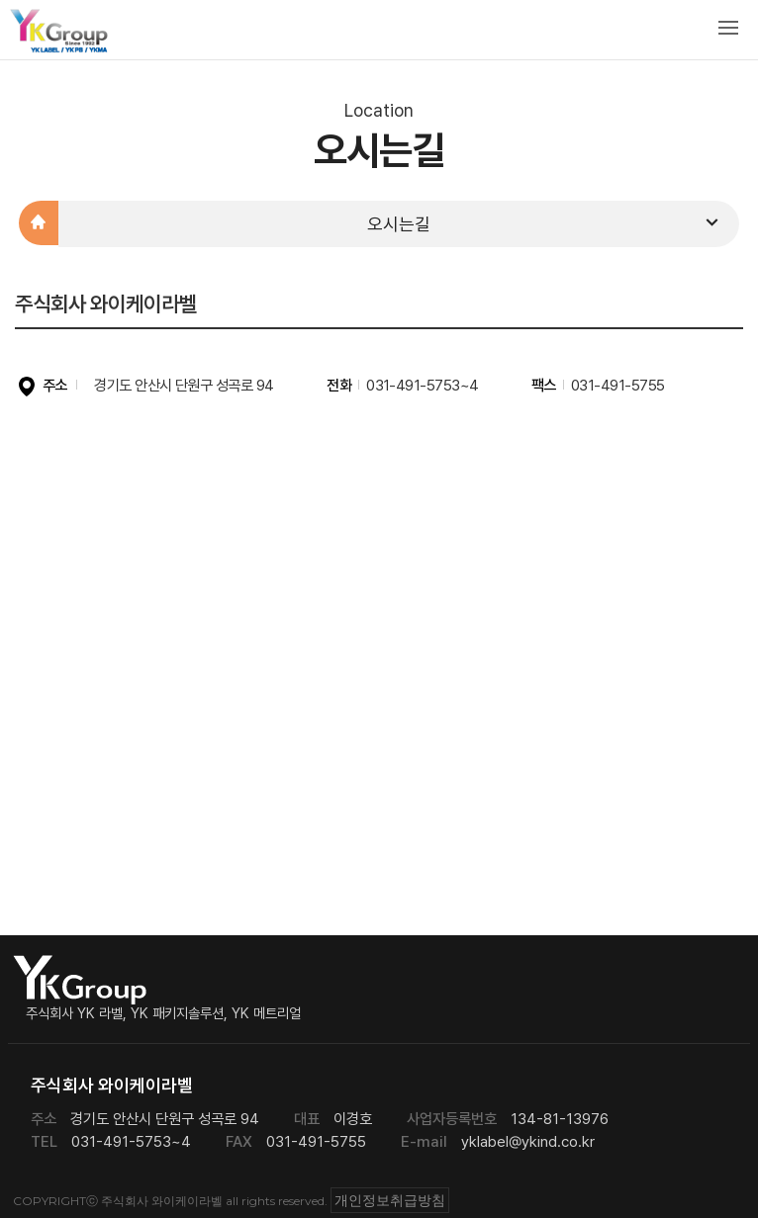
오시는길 (545, 223)
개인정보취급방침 (389, 1200)
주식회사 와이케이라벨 (59, 34)
